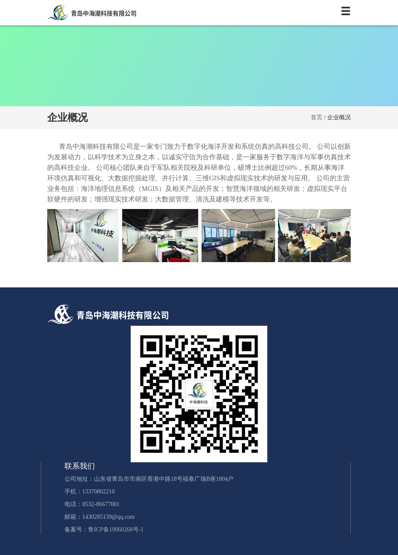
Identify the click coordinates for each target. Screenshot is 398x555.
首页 (317, 117)
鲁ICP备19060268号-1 (115, 529)
